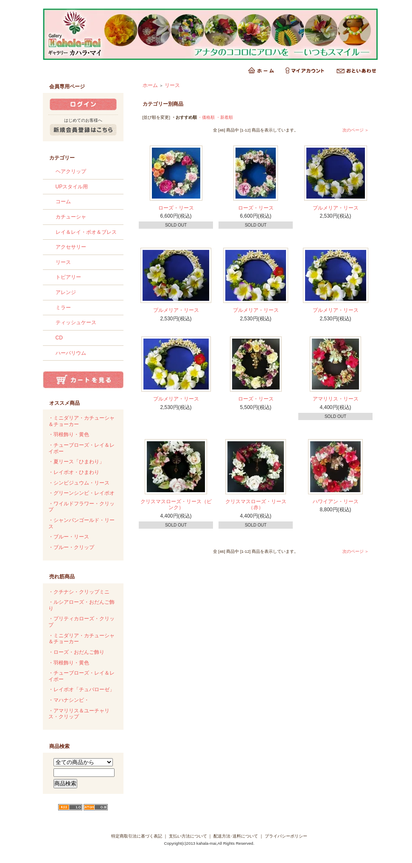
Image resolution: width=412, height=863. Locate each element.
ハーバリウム (71, 353)
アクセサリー (71, 247)
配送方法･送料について (235, 836)
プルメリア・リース (336, 208)
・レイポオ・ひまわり (73, 472)
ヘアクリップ (71, 171)
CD (59, 338)
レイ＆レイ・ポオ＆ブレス (86, 232)
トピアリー (68, 277)
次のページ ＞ (355, 130)
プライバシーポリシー (286, 836)
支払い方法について (188, 836)
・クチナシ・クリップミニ (78, 592)
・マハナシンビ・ (68, 700)
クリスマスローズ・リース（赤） (255, 505)
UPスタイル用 (72, 187)
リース (63, 262)
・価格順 (206, 117)
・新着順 (224, 117)
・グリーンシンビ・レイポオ (81, 493)
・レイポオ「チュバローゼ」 (81, 689)
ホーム (150, 85)
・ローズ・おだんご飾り (76, 652)
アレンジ (66, 292)
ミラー (63, 308)
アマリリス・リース (336, 399)
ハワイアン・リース (336, 501)
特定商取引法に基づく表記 (136, 836)
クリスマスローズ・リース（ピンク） (176, 505)
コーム (63, 202)
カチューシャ (71, 217)
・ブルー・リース (68, 537)
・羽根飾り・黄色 (68, 434)
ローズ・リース (176, 208)
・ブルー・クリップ (71, 547)
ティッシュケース (76, 322)
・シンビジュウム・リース (78, 483)
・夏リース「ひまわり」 (76, 462)
